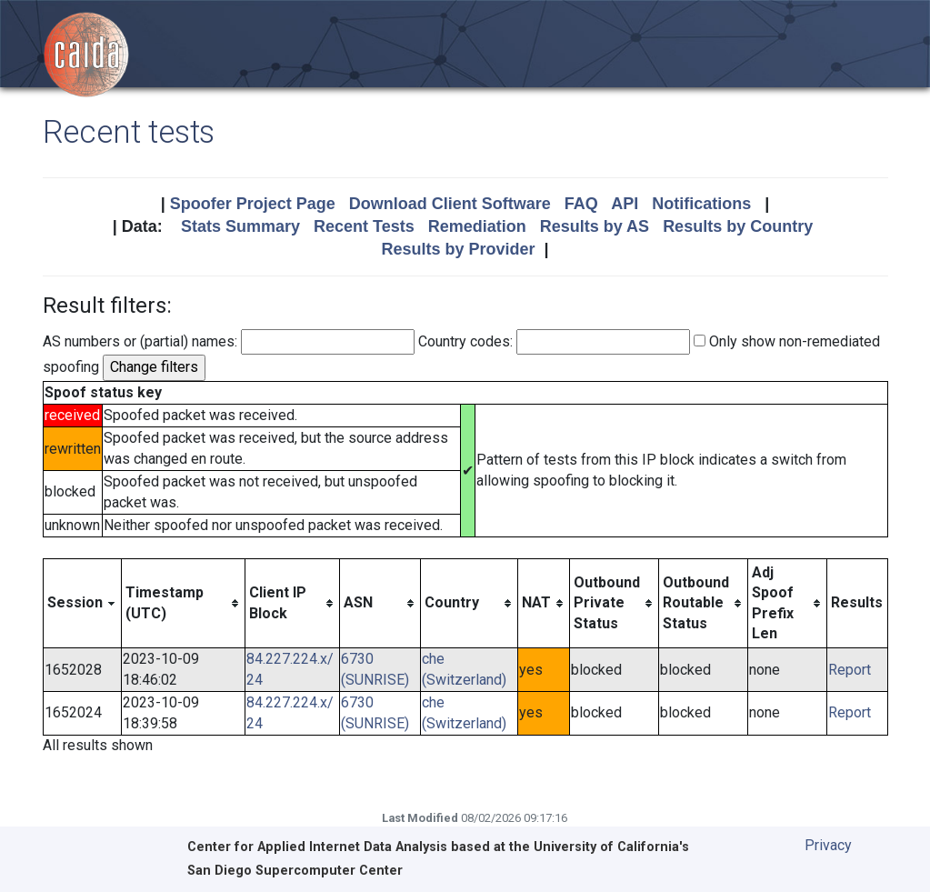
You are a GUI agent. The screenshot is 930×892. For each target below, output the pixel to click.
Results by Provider (458, 249)
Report (849, 669)
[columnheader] (82, 603)
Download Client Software (450, 204)
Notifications (701, 204)
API (624, 204)
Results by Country (738, 226)
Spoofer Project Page (252, 204)
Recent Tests (364, 226)
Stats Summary (240, 226)
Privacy (828, 845)
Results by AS (594, 226)
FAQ (581, 204)
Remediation (477, 226)
